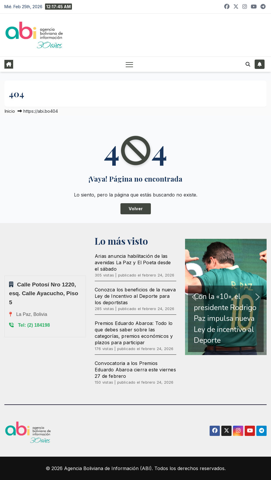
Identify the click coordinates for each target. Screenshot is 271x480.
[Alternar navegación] (129, 64)
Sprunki (5, 275)
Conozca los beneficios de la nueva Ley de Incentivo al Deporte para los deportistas (135, 296)
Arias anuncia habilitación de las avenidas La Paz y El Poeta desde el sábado (133, 262)
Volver (136, 208)
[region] (226, 297)
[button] (248, 64)
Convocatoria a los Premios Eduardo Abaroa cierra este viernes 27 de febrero (135, 369)
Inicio (9, 111)
